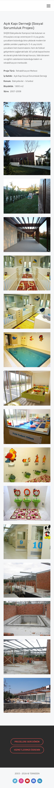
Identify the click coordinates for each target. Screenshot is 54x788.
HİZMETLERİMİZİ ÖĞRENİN (27, 750)
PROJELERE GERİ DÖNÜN (27, 742)
